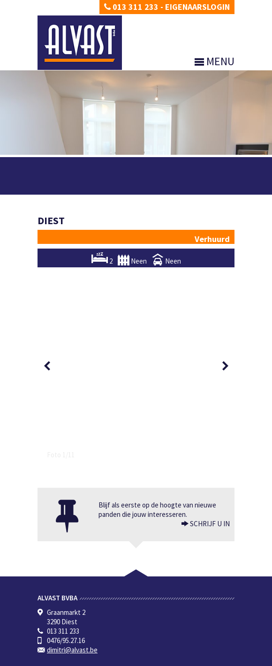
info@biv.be (156, 615)
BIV (135, 596)
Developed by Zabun (129, 658)
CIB (112, 624)
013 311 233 (131, 6)
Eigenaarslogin (197, 6)
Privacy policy (54, 658)
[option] (136, 267)
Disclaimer (88, 658)
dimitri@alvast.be (72, 453)
